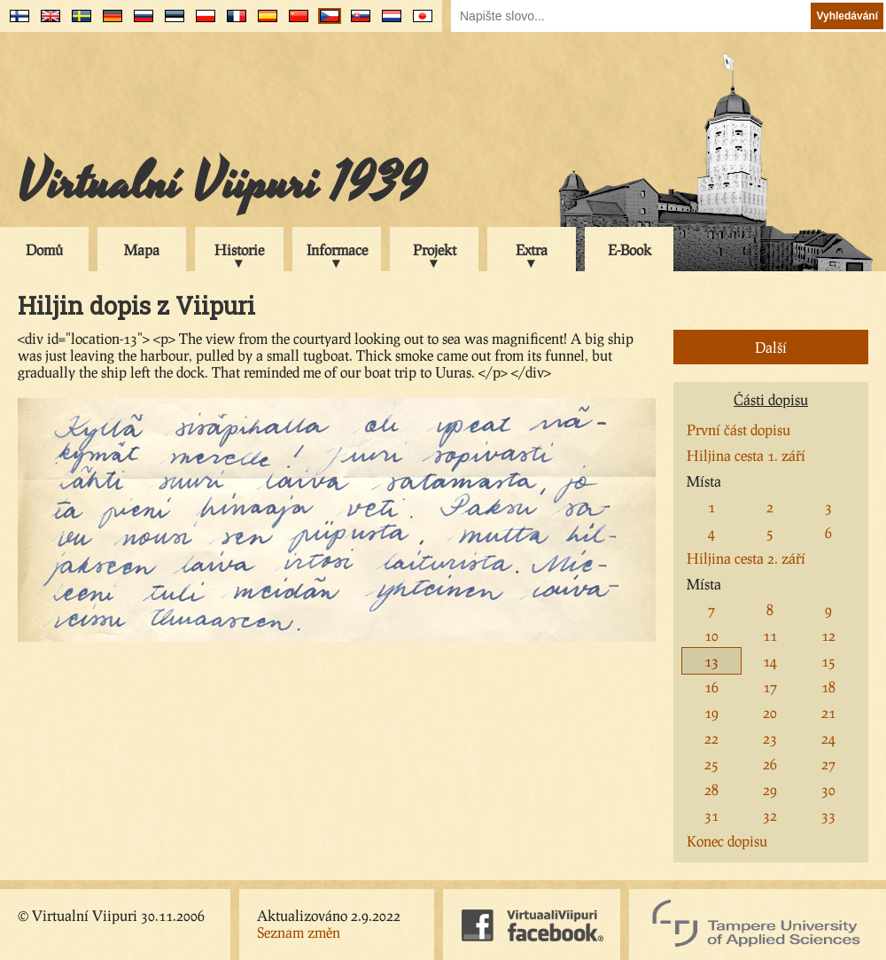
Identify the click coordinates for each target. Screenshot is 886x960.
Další (771, 347)
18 (828, 686)
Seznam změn (298, 932)
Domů (44, 249)
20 (770, 712)
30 (828, 789)
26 (770, 763)
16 (711, 686)
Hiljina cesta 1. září (746, 455)
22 (711, 738)
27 (828, 763)
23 (770, 738)
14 (770, 660)
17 (770, 686)
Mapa (141, 249)
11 (770, 635)
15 (828, 660)
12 (828, 635)
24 (828, 738)
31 (711, 815)
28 (711, 789)
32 (770, 815)
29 (770, 789)
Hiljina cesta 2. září (746, 558)
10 (711, 635)
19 (711, 712)
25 (711, 763)
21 (828, 712)
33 (828, 815)
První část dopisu (738, 429)
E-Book (629, 249)
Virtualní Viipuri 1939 (221, 183)
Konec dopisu (727, 840)
